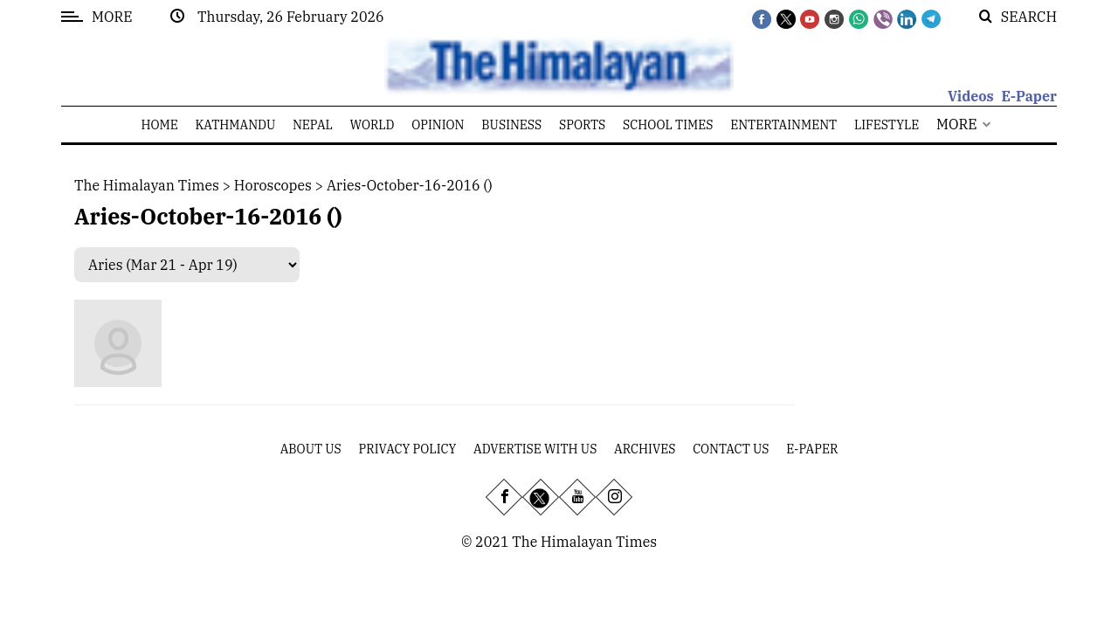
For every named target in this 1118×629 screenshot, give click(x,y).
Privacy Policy (408, 449)
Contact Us (731, 449)
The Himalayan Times (146, 185)
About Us (311, 449)
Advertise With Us (535, 449)
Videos (971, 96)
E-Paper (1029, 96)
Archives (644, 449)
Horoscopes (273, 185)
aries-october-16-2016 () (410, 185)
